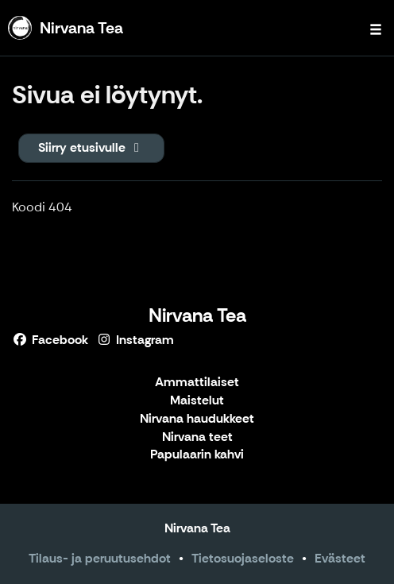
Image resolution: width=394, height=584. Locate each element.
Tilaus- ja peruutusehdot (100, 558)
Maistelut (197, 400)
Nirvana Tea (197, 315)
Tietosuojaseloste (242, 558)
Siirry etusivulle (91, 147)
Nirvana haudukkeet (197, 419)
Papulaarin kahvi (197, 454)
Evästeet (340, 558)
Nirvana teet (197, 437)
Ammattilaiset (197, 382)
